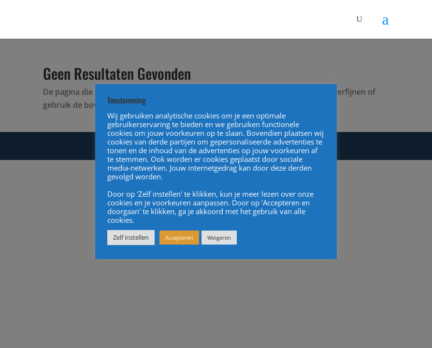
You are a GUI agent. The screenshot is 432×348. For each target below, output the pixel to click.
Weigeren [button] (219, 237)
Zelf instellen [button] (131, 237)
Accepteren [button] (179, 237)
